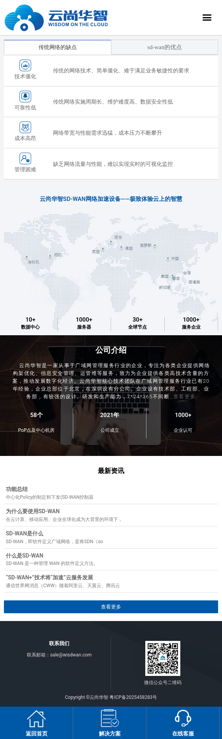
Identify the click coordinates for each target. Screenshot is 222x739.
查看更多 (184, 396)
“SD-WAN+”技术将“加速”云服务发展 (49, 577)
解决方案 (110, 733)
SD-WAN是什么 (24, 533)
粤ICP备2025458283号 (133, 697)
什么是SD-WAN (24, 555)
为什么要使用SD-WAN (33, 511)
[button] (207, 17)
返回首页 (37, 733)
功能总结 (17, 489)
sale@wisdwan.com (71, 655)
